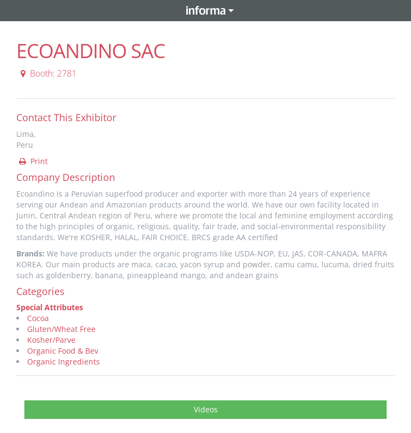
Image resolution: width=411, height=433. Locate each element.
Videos (206, 409)
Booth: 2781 (47, 73)
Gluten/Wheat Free (61, 329)
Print (32, 161)
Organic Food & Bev (62, 351)
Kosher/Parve (51, 340)
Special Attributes (49, 307)
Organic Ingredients (63, 361)
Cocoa (38, 318)
